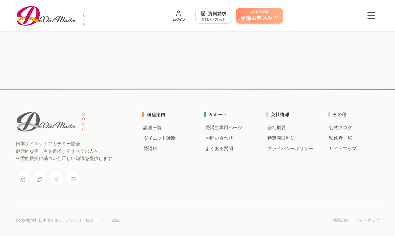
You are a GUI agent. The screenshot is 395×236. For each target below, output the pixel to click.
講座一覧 (152, 127)
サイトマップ (342, 148)
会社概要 (276, 127)
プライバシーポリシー (289, 148)
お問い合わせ (218, 138)
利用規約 (340, 220)
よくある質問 (218, 148)
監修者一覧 (340, 138)
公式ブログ (340, 127)
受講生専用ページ (223, 127)
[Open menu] (371, 16)
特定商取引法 (280, 138)
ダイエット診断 (159, 138)
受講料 (149, 148)
